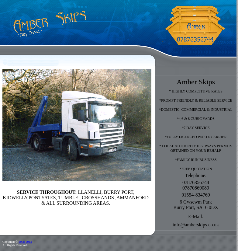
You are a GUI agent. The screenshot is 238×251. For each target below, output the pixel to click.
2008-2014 (25, 241)
